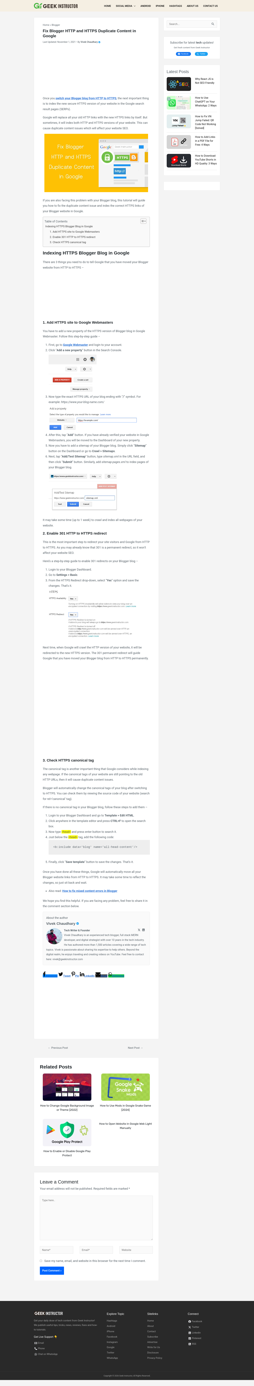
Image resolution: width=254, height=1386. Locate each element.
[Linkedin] (143, 931)
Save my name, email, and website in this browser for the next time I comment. (95, 1267)
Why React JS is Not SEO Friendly (204, 81)
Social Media (124, 6)
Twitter (110, 1358)
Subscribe (152, 1342)
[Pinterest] (204, 1345)
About (150, 1332)
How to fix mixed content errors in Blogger (89, 892)
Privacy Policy (154, 1364)
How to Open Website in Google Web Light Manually (125, 1127)
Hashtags (175, 6)
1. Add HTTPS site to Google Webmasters (77, 232)
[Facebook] (204, 1328)
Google (110, 1353)
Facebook (112, 1342)
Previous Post (59, 1049)
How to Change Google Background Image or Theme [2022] (67, 1109)
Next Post (135, 1049)
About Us (192, 6)
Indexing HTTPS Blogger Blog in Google (70, 226)
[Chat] (66, 1360)
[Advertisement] (96, 71)
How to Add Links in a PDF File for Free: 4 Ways (205, 141)
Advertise (152, 1347)
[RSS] (204, 1350)
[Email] (66, 1349)
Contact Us (210, 6)
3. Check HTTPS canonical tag (69, 243)
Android (145, 6)
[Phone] (66, 1355)
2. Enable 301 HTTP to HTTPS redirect (74, 238)
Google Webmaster (75, 346)
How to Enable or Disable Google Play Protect (67, 1155)
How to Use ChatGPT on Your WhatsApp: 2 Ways (206, 102)
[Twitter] (139, 931)
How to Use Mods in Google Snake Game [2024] (125, 1109)
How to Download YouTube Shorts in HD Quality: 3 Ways (206, 160)
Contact (151, 1337)
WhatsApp (112, 1364)
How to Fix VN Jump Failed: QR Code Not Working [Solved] (205, 122)
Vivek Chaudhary (62, 925)
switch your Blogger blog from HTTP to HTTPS (86, 98)
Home (107, 6)
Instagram (112, 1347)
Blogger (56, 24)
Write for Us (153, 1353)
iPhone (160, 6)
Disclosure (153, 1358)
